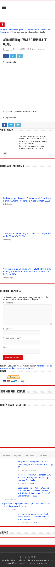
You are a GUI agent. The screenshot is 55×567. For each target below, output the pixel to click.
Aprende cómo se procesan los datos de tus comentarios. (26, 367)
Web (5, 347)
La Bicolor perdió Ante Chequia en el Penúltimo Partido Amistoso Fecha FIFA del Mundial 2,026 (27, 199)
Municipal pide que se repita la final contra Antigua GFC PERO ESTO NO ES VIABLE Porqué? (33, 516)
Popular (17, 456)
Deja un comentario (37, 49)
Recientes (7, 456)
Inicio (3, 30)
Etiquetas (43, 456)
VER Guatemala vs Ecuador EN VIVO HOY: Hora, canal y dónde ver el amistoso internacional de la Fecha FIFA (27, 272)
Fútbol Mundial (24, 560)
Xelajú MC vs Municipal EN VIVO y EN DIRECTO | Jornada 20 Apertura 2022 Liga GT (35, 464)
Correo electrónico (12, 338)
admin (8, 49)
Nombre (7, 329)
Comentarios (29, 456)
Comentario (9, 303)
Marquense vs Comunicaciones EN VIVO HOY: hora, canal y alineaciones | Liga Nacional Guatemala (34, 477)
